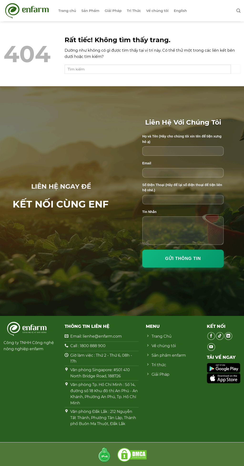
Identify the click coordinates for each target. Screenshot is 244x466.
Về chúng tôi (157, 11)
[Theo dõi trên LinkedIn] (228, 336)
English (180, 11)
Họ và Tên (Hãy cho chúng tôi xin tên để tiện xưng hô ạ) (181, 138)
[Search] (238, 11)
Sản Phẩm (90, 11)
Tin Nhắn (149, 212)
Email (146, 163)
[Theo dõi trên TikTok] (220, 336)
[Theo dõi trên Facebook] (211, 336)
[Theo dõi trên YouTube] (211, 347)
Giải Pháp (113, 11)
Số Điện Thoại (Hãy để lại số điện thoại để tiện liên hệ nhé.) (182, 187)
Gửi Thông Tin (183, 258)
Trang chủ (67, 11)
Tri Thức (134, 11)
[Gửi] (235, 69)
